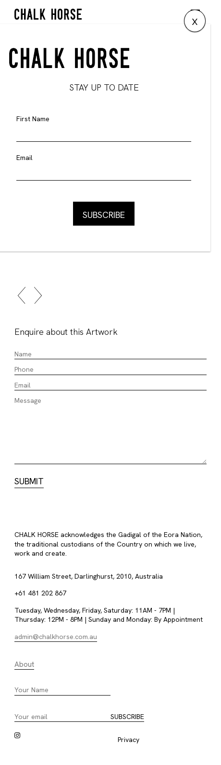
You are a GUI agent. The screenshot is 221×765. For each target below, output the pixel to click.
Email (24, 157)
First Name (32, 118)
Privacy (128, 739)
